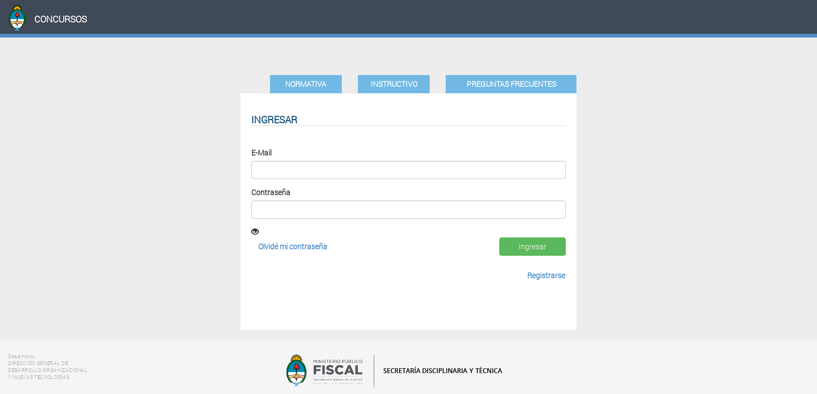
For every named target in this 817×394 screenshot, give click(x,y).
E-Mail (261, 152)
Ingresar (532, 246)
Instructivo (394, 84)
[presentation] (332, 290)
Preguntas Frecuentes (511, 84)
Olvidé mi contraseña (292, 246)
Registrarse (546, 275)
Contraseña (270, 192)
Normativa (305, 84)
